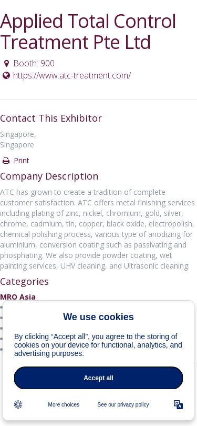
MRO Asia (18, 297)
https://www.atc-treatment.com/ (66, 75)
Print (15, 160)
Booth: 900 (28, 63)
